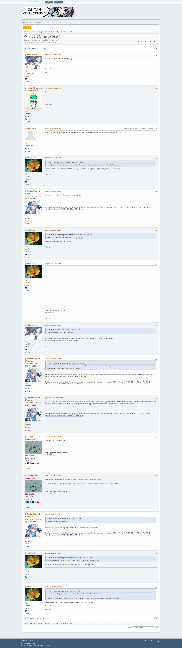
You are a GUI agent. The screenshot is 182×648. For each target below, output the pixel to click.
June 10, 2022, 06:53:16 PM (53, 514)
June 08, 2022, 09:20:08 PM (55, 397)
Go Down (27, 48)
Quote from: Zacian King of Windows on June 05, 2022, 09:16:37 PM (70, 235)
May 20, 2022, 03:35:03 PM (53, 88)
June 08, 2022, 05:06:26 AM (53, 325)
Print (156, 48)
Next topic (154, 42)
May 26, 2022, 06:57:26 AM (53, 128)
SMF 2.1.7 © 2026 (26, 641)
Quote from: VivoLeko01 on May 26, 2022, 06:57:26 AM (66, 162)
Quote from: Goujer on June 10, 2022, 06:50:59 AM (65, 518)
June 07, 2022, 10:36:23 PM (53, 230)
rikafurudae (32, 55)
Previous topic (143, 42)
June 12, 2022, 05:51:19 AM (53, 586)
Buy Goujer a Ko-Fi (51, 455)
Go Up (26, 618)
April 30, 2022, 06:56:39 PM (53, 54)
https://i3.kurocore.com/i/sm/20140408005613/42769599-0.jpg (64, 209)
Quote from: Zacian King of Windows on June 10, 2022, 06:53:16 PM (70, 558)
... (48, 48)
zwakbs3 (31, 158)
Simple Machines (37, 641)
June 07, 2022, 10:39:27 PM (53, 263)
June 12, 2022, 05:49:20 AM (53, 553)
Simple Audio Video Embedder (29, 643)
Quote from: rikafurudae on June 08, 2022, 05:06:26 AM (66, 363)
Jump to (128, 628)
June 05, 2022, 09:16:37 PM (53, 191)
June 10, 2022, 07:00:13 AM (53, 475)
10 (49, 48)
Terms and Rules (149, 641)
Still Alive (48, 313)
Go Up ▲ (158, 641)
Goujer (30, 437)
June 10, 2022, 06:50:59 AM (53, 436)
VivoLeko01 (32, 128)
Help (142, 641)
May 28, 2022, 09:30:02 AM (53, 157)
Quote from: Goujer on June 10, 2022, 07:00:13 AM (65, 591)
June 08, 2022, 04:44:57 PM (53, 358)
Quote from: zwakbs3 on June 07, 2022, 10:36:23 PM (65, 330)
